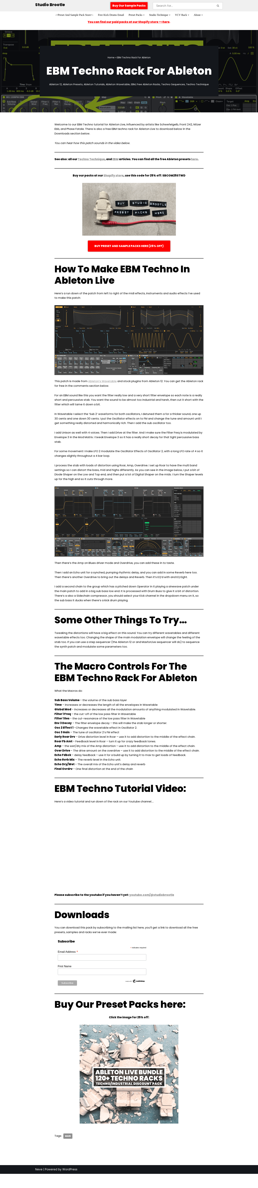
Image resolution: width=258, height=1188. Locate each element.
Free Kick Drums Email (110, 15)
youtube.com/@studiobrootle (153, 911)
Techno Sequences (173, 85)
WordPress (69, 1186)
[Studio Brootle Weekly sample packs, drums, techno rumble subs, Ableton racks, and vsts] (50, 4)
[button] (144, 15)
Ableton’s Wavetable (105, 383)
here (197, 160)
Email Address (68, 968)
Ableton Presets (73, 85)
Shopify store (113, 177)
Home (111, 57)
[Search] (183, 5)
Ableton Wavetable (118, 85)
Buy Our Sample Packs (129, 6)
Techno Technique (197, 85)
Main (68, 1152)
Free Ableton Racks (148, 85)
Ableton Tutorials (94, 85)
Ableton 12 (55, 85)
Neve (38, 1186)
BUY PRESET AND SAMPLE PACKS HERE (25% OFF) (129, 247)
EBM (133, 85)
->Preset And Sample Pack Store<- (73, 15)
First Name (64, 982)
